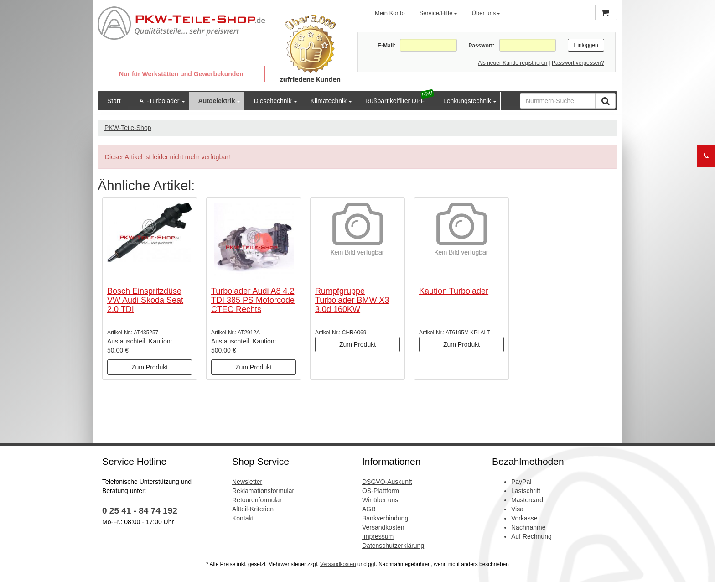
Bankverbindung (385, 518)
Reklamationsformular (263, 490)
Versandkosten (383, 527)
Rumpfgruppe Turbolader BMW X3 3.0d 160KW (352, 300)
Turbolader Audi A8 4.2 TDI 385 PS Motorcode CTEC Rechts (253, 300)
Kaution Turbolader (453, 291)
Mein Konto (390, 13)
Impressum (378, 536)
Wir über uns (380, 500)
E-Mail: (386, 45)
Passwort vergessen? (578, 63)
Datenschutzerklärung (393, 545)
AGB (369, 509)
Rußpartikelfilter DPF (395, 100)
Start (114, 100)
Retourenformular (257, 500)
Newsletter (247, 481)
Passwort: (481, 45)
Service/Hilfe (438, 13)
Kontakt (243, 518)
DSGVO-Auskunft (387, 481)
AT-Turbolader (160, 100)
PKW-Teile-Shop (127, 127)
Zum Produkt (149, 367)
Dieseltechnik (272, 100)
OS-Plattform (380, 490)
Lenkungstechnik (467, 100)
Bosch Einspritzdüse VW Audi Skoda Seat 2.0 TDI (145, 300)
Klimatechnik (329, 100)
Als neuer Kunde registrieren (512, 63)
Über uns (486, 13)
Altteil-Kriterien (253, 509)
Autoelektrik (216, 100)
